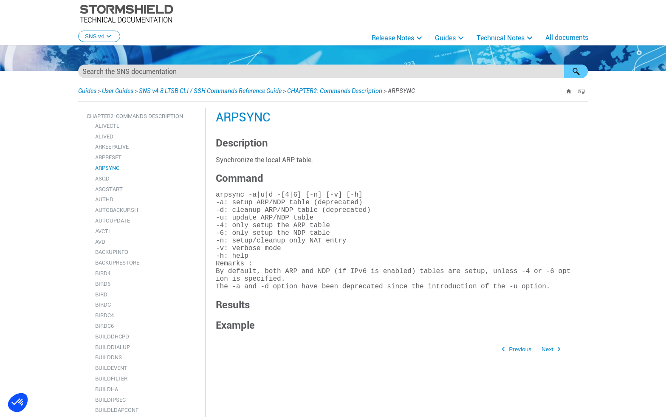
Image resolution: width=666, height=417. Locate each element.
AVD (100, 242)
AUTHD (104, 199)
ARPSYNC (107, 168)
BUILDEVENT (111, 368)
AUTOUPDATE (112, 220)
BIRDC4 (104, 315)
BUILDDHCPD (112, 336)
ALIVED (104, 136)
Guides (445, 38)
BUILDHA (106, 389)
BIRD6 (102, 284)
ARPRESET (108, 157)
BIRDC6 (104, 326)
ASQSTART (109, 189)
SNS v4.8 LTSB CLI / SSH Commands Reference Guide (210, 90)
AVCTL (103, 231)
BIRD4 (102, 273)
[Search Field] (333, 71)
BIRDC (103, 304)
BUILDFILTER (111, 378)
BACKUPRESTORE (117, 262)
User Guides (117, 90)
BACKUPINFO (111, 252)
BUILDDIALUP (112, 347)
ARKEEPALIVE (112, 147)
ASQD (102, 178)
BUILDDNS (108, 357)
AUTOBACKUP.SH (116, 210)
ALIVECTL (107, 126)
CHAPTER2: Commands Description (334, 90)
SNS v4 (99, 36)
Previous (520, 371)
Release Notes (393, 38)
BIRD (101, 294)
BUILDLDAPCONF (116, 410)
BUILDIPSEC (110, 400)
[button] (576, 71)
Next (547, 371)
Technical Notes (501, 38)
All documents (566, 38)
